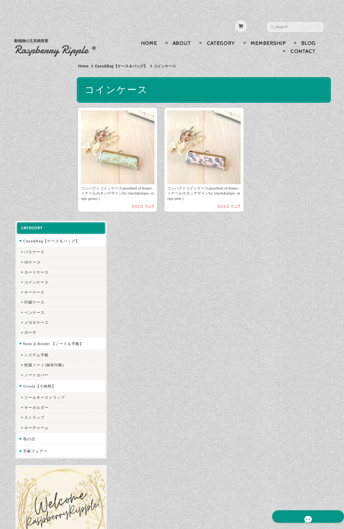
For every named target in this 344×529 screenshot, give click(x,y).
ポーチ (29, 168)
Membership (268, 31)
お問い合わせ (35, 415)
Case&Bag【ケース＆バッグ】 (129, 54)
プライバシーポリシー (42, 428)
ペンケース (33, 148)
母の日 (28, 280)
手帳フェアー (34, 293)
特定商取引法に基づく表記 (46, 440)
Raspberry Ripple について (46, 403)
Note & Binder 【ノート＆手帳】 (48, 182)
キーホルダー (35, 249)
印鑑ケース (33, 138)
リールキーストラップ (43, 239)
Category (221, 31)
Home (149, 31)
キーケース (33, 128)
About (182, 31)
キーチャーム (35, 269)
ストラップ (33, 259)
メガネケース (35, 158)
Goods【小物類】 (38, 228)
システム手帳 (35, 196)
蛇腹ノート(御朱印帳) (43, 207)
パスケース (33, 88)
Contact (303, 39)
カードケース (35, 108)
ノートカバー (35, 217)
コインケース (35, 118)
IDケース (31, 98)
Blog (308, 31)
